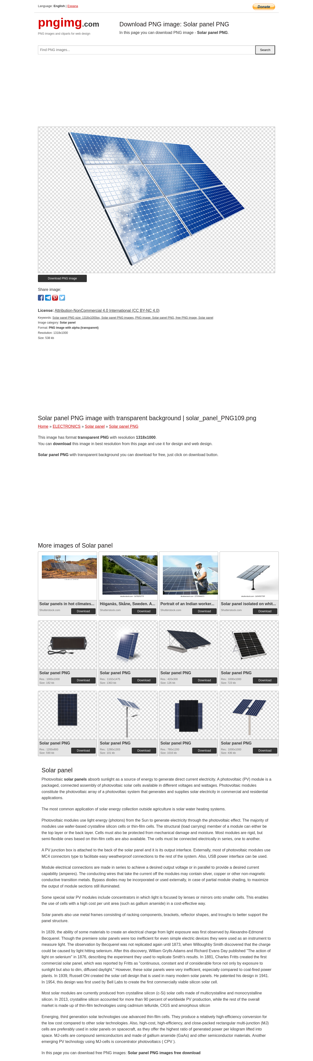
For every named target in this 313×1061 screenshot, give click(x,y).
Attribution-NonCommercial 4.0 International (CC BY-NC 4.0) (107, 310)
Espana (72, 6)
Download (83, 611)
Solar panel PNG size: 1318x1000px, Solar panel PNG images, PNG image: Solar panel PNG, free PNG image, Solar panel (132, 317)
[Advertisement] (156, 92)
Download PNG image (62, 278)
